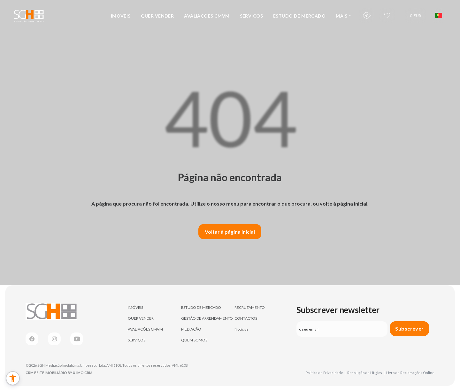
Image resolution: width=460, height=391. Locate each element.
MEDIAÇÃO (191, 329)
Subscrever (409, 328)
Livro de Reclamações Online (410, 373)
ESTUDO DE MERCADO (299, 16)
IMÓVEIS (121, 16)
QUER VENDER (157, 16)
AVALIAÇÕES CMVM (206, 16)
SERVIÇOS (251, 16)
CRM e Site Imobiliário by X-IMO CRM (59, 373)
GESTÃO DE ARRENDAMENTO (207, 318)
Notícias (241, 329)
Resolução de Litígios (366, 373)
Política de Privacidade (326, 373)
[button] (12, 378)
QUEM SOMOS (194, 340)
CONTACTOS (245, 318)
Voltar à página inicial (230, 232)
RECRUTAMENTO (249, 307)
